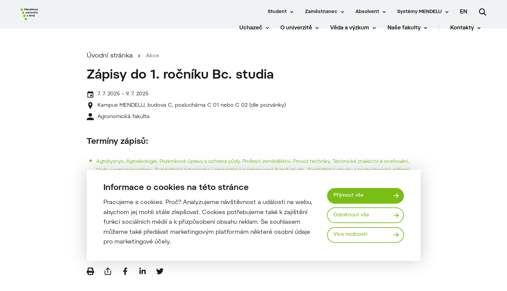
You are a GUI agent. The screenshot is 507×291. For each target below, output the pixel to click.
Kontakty (468, 30)
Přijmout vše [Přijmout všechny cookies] (350, 194)
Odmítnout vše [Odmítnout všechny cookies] (353, 215)
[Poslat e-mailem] (107, 281)
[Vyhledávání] (482, 12)
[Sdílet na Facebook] (125, 281)
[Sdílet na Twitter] (160, 281)
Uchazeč (256, 30)
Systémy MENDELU (419, 12)
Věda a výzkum (355, 30)
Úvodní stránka (110, 66)
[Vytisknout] (90, 281)
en (463, 12)
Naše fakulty (409, 30)
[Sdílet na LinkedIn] (142, 281)
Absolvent (367, 12)
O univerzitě (302, 30)
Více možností (353, 235)
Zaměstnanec (321, 12)
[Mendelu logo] (60, 20)
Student (277, 12)
